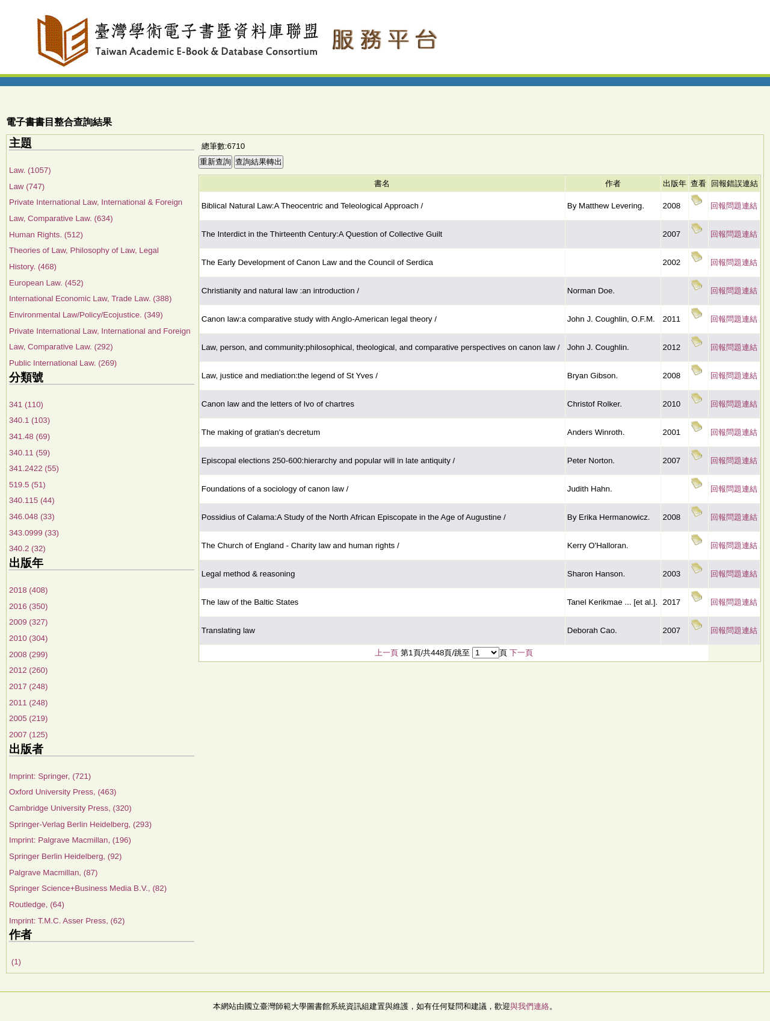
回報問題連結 (733, 205)
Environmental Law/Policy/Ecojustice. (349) (86, 314)
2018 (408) (28, 590)
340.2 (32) (27, 548)
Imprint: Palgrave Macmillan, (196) (70, 840)
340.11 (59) (29, 452)
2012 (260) (28, 670)
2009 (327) (28, 621)
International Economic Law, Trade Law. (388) (90, 298)
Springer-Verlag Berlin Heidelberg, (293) (80, 824)
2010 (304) (28, 638)
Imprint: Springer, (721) (50, 776)
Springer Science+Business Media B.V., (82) (88, 888)
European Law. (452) (46, 282)
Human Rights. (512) (46, 234)
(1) (15, 961)
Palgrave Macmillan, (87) (53, 872)
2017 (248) (28, 686)
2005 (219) (28, 718)
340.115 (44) (32, 500)
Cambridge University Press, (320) (70, 808)
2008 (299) (28, 654)
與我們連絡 (529, 1006)
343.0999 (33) (34, 532)
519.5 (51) (27, 484)
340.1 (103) (29, 420)
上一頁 (386, 652)
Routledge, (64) (36, 904)
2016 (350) (28, 606)
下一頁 (521, 652)
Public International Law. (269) (63, 362)
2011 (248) (28, 702)
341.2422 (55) (34, 468)
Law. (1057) (30, 170)
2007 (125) (28, 734)
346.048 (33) (32, 516)
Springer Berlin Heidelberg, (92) (65, 856)
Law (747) (27, 186)
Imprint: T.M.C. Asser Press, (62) (67, 920)
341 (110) (26, 404)
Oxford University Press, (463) (63, 791)
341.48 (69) (29, 436)
